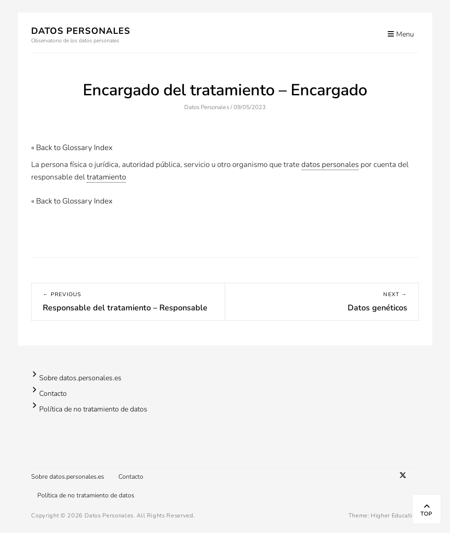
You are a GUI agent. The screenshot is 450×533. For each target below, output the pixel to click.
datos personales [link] (330, 164)
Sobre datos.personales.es (80, 378)
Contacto (53, 394)
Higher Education (394, 516)
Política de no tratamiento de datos (93, 409)
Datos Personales (80, 31)
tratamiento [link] (106, 177)
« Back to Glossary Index (72, 147)
